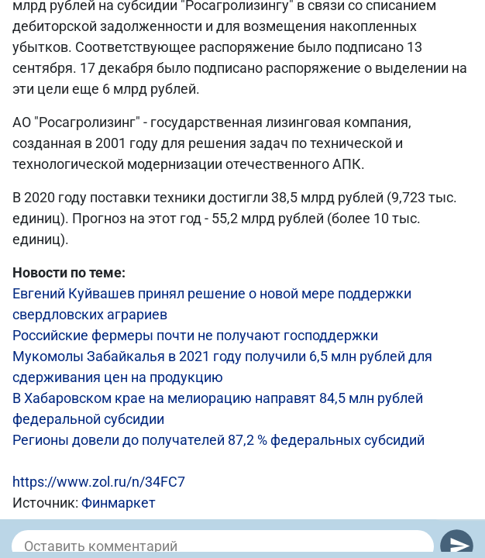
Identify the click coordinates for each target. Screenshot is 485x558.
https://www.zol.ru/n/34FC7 (98, 482)
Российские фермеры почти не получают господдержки (195, 335)
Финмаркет (118, 502)
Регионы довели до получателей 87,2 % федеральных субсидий (218, 440)
